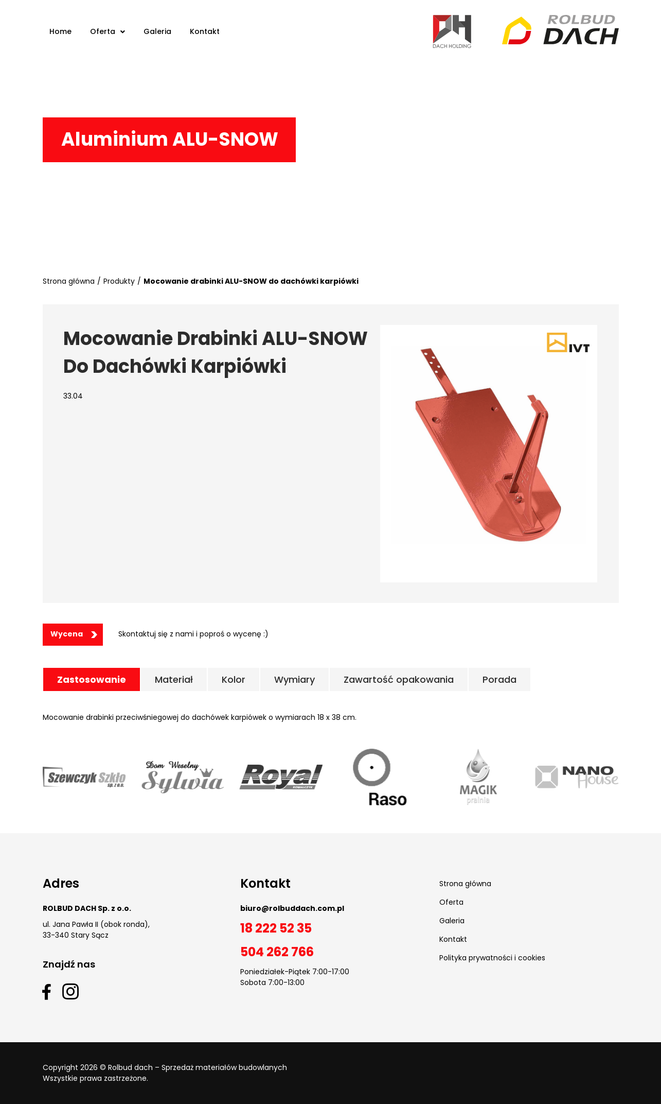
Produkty (119, 281)
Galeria (452, 921)
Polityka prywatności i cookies (492, 958)
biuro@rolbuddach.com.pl (292, 908)
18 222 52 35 (276, 928)
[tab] (91, 679)
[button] (73, 635)
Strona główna (69, 281)
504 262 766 (277, 951)
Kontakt (453, 939)
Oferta (451, 902)
